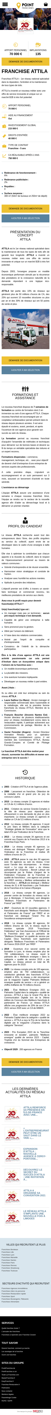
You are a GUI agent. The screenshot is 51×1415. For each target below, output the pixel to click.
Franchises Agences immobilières (15, 1288)
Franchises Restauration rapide (14, 1294)
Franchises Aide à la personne (13, 1291)
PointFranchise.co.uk (9, 1371)
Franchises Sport (8, 1296)
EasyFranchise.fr (8, 1381)
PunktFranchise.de (8, 1368)
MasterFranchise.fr (8, 1378)
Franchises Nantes (9, 1260)
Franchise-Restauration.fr (11, 1385)
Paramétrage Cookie (9, 1398)
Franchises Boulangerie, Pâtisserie (15, 1299)
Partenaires (6, 1388)
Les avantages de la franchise (12, 1351)
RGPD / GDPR (7, 1401)
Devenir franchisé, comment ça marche (16, 1348)
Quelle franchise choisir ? (11, 1328)
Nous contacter (7, 1391)
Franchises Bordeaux (10, 1249)
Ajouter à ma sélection (25, 218)
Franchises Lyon (8, 1255)
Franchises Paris (8, 1263)
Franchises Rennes (9, 1265)
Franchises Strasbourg (10, 1268)
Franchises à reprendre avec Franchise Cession (19, 1335)
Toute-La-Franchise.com (10, 1375)
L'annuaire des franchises (11, 1331)
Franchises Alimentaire (10, 1302)
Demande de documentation (25, 61)
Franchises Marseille (10, 1257)
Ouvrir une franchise (9, 1355)
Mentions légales (8, 1394)
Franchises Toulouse (10, 1271)
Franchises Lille (8, 1252)
